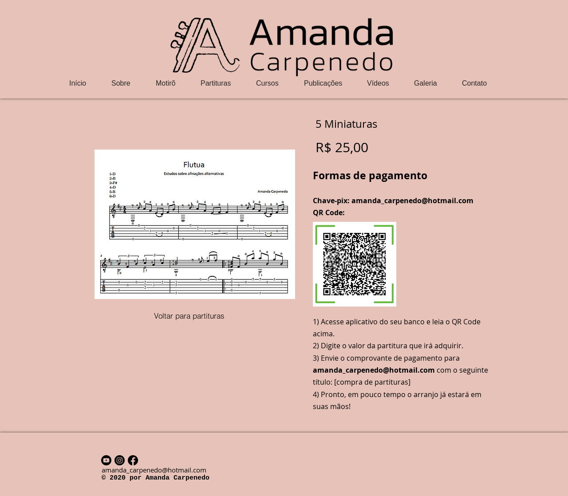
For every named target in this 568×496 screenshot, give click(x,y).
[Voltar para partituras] (189, 315)
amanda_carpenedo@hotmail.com (412, 200)
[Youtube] (106, 460)
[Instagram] (119, 460)
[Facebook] (133, 460)
